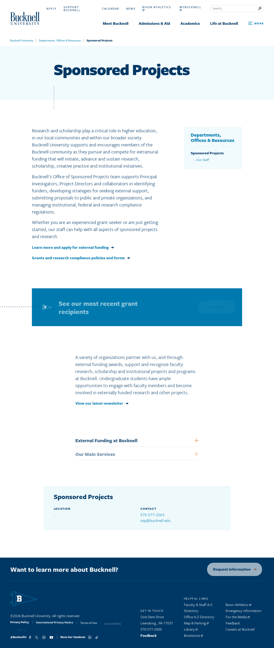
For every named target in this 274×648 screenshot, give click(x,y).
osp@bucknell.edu (155, 520)
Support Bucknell (72, 9)
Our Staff (203, 159)
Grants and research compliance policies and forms (78, 257)
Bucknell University (21, 40)
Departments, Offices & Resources (60, 40)
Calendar (110, 8)
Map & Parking (196, 624)
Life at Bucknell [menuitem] (224, 23)
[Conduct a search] (234, 8)
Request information (229, 569)
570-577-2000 (151, 630)
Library (191, 630)
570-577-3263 (152, 514)
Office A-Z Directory (199, 618)
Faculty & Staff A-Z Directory (198, 609)
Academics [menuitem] (190, 23)
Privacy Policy (19, 625)
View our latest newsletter (99, 404)
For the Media (238, 618)
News (131, 8)
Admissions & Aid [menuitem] (154, 23)
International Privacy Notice (54, 625)
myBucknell (190, 8)
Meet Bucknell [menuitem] (115, 23)
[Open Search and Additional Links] (256, 23)
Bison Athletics (156, 8)
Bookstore (193, 636)
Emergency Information (243, 612)
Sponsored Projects (99, 40)
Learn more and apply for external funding (70, 247)
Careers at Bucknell (240, 630)
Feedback (148, 636)
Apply (51, 8)
